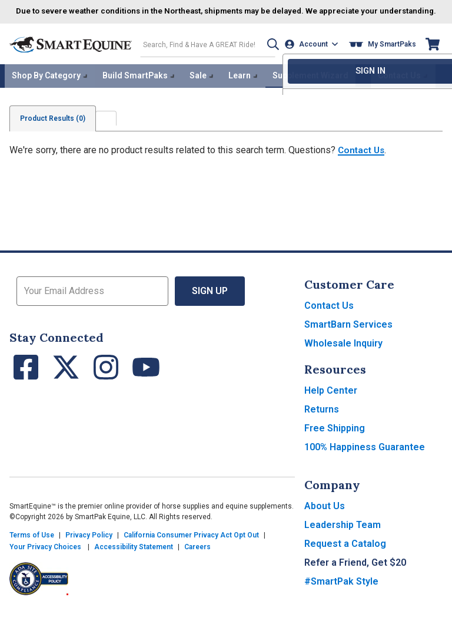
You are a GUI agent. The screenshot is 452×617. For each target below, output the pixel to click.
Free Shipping (334, 436)
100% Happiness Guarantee (364, 455)
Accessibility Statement (133, 555)
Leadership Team (342, 533)
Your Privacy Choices (45, 555)
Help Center (330, 398)
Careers (197, 555)
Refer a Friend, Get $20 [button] (355, 570)
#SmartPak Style (341, 589)
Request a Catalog (345, 551)
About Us (324, 514)
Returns (321, 417)
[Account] (313, 54)
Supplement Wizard (310, 85)
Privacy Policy (88, 543)
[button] (268, 54)
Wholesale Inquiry (343, 351)
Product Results (54, 127)
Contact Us (362, 158)
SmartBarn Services (348, 332)
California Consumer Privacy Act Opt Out (191, 543)
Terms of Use (31, 543)
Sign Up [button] (210, 299)
